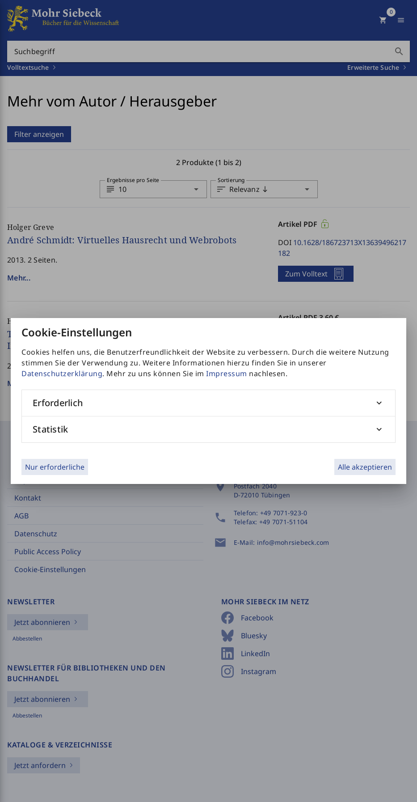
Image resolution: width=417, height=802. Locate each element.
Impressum (226, 373)
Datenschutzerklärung (61, 373)
